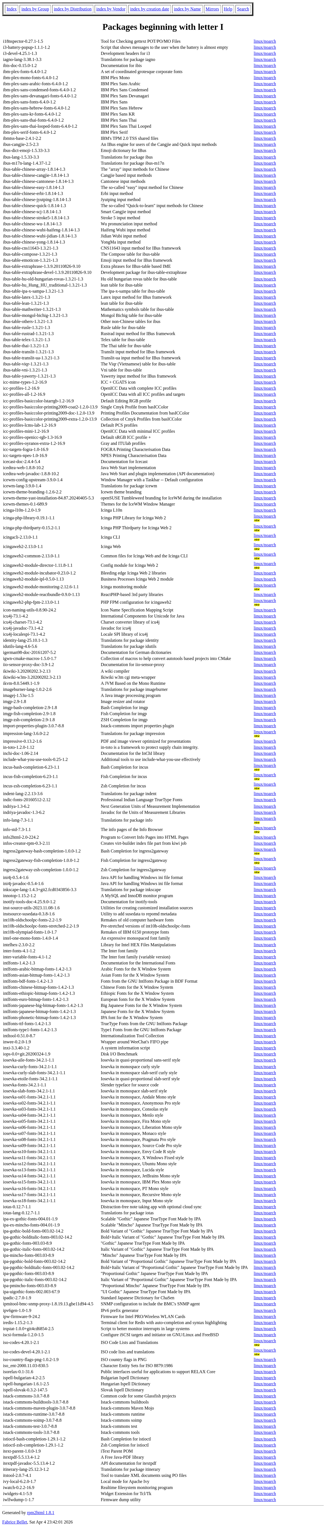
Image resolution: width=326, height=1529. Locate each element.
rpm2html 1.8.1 (40, 1512)
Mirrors (212, 9)
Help (228, 9)
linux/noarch (265, 41)
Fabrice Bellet (14, 1522)
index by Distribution (73, 9)
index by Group (35, 9)
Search (243, 9)
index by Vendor (110, 9)
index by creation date (149, 9)
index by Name (187, 9)
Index (12, 9)
